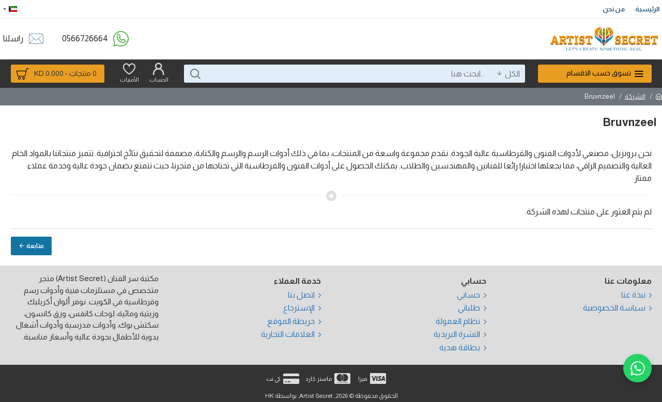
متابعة (35, 246)
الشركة (635, 96)
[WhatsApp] (637, 367)
